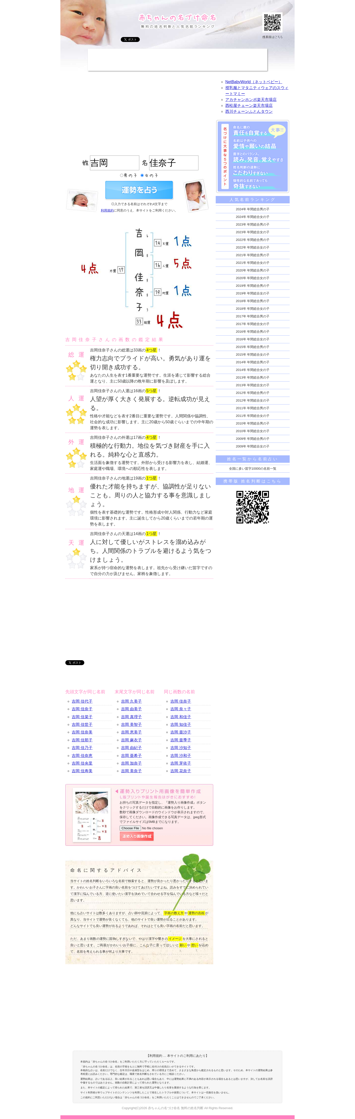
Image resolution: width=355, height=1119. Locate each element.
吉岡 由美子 (131, 709)
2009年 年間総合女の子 (253, 446)
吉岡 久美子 (131, 701)
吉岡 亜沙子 (180, 732)
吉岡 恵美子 (131, 732)
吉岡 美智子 (131, 724)
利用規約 (107, 210)
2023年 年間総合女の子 (253, 232)
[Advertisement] (177, 60)
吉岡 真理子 (131, 717)
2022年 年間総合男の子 (253, 240)
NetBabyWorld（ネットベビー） (253, 82)
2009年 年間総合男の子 (253, 439)
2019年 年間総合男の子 (253, 286)
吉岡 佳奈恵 (82, 755)
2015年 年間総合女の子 (253, 354)
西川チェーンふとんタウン (249, 111)
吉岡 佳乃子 (82, 748)
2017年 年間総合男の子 (253, 316)
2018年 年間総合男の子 (253, 301)
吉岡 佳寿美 (82, 771)
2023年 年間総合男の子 (253, 224)
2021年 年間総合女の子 (253, 263)
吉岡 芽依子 (180, 763)
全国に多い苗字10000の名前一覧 (252, 468)
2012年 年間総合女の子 (253, 400)
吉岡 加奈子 (131, 763)
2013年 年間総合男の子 (253, 377)
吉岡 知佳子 (180, 724)
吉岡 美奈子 (131, 771)
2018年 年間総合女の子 (253, 308)
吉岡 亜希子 (131, 755)
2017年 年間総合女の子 (253, 324)
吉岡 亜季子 (180, 740)
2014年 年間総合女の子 (253, 370)
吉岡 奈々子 (180, 709)
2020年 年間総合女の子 (253, 278)
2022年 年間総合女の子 (253, 247)
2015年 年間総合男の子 (253, 347)
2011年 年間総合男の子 (253, 408)
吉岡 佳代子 (82, 701)
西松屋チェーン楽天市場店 (249, 105)
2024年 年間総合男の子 (253, 209)
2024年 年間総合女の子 (253, 217)
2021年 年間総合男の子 (253, 255)
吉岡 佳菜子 (82, 717)
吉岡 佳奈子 (82, 709)
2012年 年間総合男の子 (253, 393)
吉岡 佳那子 (82, 740)
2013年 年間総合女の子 (253, 385)
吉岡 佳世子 (82, 724)
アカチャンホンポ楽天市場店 (251, 99)
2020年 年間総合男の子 (253, 270)
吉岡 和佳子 (180, 717)
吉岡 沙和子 (180, 755)
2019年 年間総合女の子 (253, 293)
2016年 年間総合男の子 (253, 331)
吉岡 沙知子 (180, 748)
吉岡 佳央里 (82, 763)
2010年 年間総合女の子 (253, 431)
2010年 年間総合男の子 (253, 423)
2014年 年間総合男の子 (253, 362)
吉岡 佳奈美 (82, 732)
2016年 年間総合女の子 (253, 339)
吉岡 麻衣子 (131, 740)
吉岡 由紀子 (131, 748)
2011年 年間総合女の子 (253, 416)
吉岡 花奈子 (180, 771)
